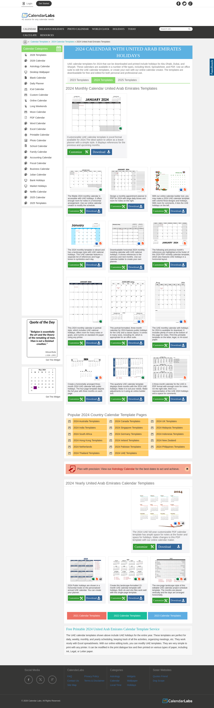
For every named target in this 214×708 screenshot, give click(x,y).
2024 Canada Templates (127, 421)
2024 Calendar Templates (62, 42)
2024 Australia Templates (86, 421)
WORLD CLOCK (100, 29)
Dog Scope (158, 680)
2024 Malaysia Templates (169, 427)
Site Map (71, 685)
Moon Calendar (38, 112)
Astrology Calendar (40, 66)
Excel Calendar (38, 129)
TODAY (132, 29)
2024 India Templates (84, 427)
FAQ (69, 676)
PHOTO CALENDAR (78, 29)
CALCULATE (30, 35)
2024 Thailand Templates (86, 453)
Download (99, 152)
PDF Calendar (37, 117)
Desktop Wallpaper (40, 72)
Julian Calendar (38, 174)
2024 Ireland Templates (127, 440)
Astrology (115, 676)
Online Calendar (38, 100)
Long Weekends (38, 106)
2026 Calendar (37, 60)
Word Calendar (38, 123)
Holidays (131, 685)
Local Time (115, 685)
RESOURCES (47, 35)
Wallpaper (132, 680)
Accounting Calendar (41, 157)
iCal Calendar (37, 89)
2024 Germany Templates (128, 434)
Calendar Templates (39, 42)
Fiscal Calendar (38, 163)
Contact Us (73, 680)
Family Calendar (38, 151)
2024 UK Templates (166, 421)
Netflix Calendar (38, 191)
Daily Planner (37, 83)
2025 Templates (38, 203)
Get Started (44, 3)
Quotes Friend (160, 676)
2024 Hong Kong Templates (87, 440)
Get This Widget (53, 360)
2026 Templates (38, 55)
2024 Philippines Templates (170, 446)
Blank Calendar (38, 77)
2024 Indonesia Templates (170, 434)
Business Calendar (40, 169)
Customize (75, 152)
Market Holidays (38, 186)
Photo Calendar (38, 140)
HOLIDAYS (118, 29)
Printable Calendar (39, 134)
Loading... (42, 381)
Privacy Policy (91, 676)
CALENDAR (29, 29)
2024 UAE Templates (126, 453)
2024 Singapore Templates (129, 427)
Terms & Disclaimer (94, 680)
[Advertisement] (42, 261)
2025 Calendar (37, 197)
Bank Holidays (37, 180)
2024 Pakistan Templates (128, 446)
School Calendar (38, 146)
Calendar (115, 680)
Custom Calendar (39, 95)
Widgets (131, 676)
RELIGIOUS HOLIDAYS (51, 29)
